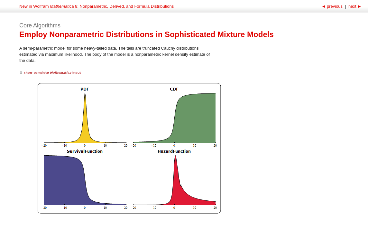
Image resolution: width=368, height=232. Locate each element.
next (354, 6)
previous (332, 6)
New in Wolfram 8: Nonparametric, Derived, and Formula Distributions (96, 6)
